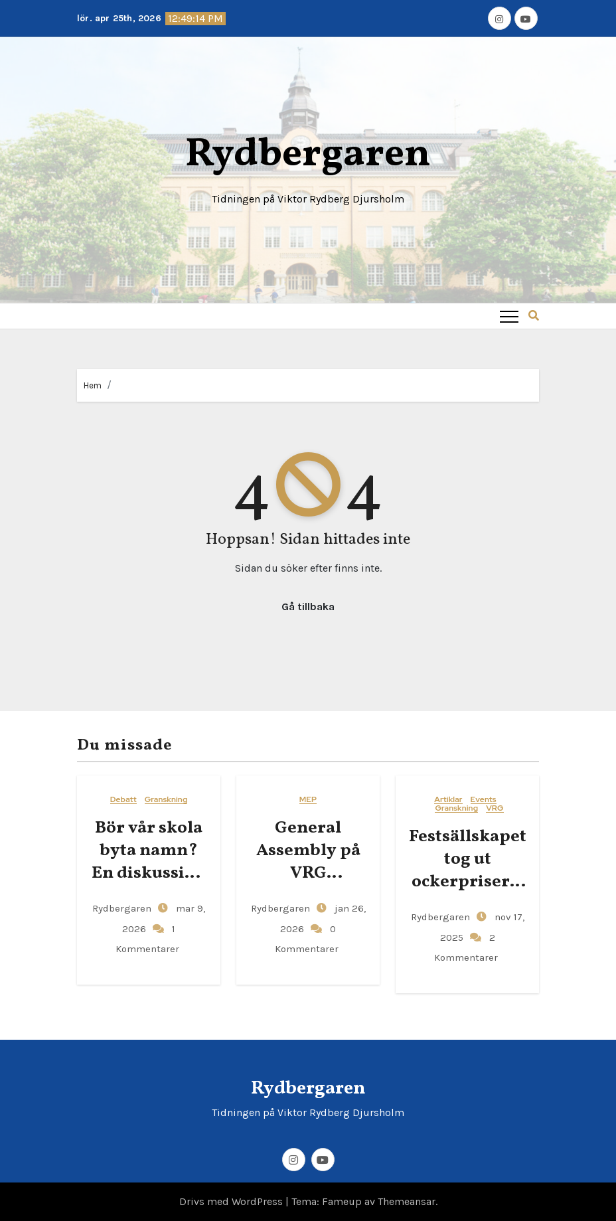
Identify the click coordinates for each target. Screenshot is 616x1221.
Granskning (166, 799)
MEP (308, 799)
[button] (533, 315)
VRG (494, 808)
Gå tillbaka (308, 606)
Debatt (123, 799)
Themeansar (406, 1201)
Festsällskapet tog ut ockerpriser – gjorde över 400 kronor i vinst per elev (467, 893)
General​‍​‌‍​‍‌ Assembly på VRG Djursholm (308, 861)
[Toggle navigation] (509, 316)
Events (484, 799)
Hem (93, 385)
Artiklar (448, 799)
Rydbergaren (308, 155)
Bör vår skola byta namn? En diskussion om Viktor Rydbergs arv (149, 873)
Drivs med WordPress (232, 1201)
